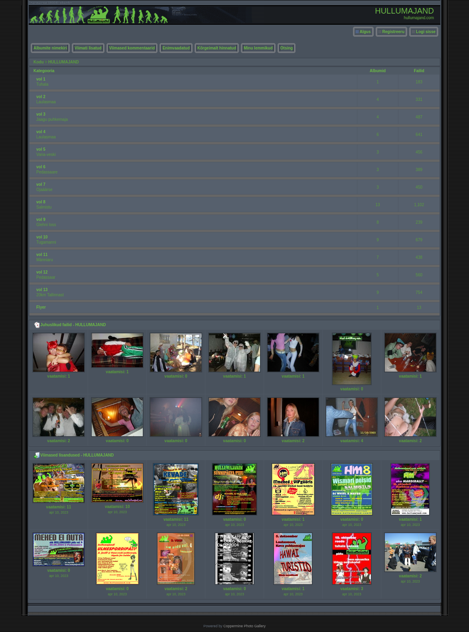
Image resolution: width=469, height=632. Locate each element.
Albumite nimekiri (50, 48)
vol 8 (40, 202)
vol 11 (41, 254)
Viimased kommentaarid (132, 48)
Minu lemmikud (258, 48)
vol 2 (40, 97)
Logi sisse (426, 32)
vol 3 (40, 114)
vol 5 (40, 149)
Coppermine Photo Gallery (244, 626)
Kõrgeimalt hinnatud (216, 48)
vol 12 (41, 272)
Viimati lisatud (88, 48)
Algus (365, 32)
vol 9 (40, 219)
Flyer (41, 307)
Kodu (39, 62)
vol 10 (41, 237)
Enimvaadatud (175, 48)
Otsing (286, 48)
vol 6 (40, 167)
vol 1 (40, 79)
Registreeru (393, 32)
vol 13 (41, 289)
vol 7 (40, 184)
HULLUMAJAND (63, 62)
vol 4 (40, 132)
